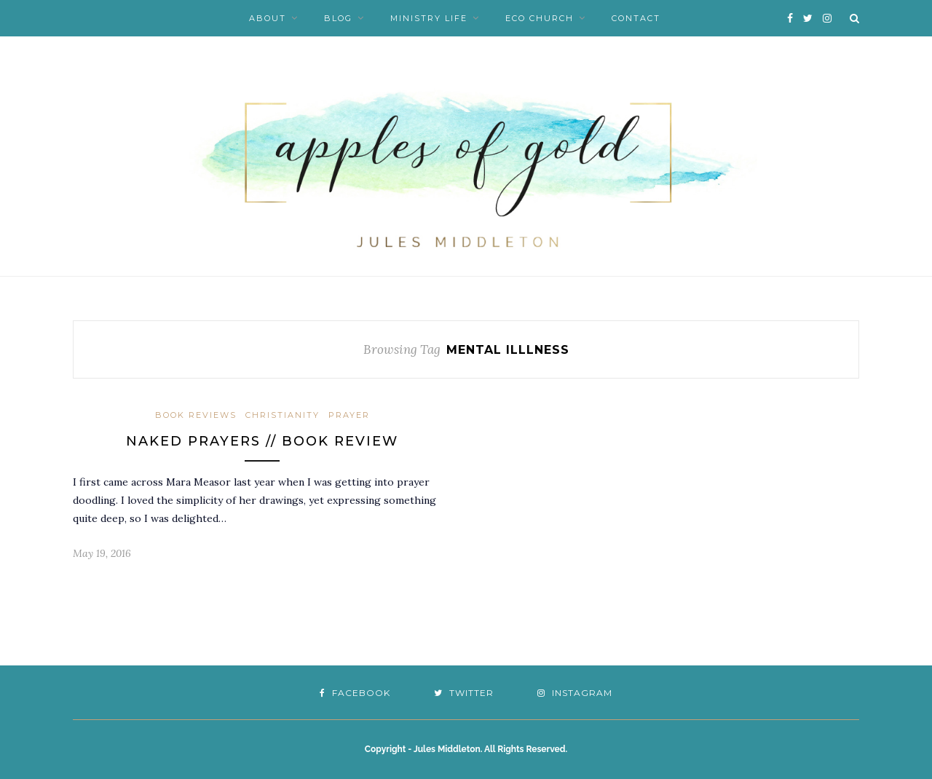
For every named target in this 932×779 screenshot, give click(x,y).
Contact (636, 18)
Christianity (282, 415)
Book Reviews (196, 415)
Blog (338, 18)
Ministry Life (428, 18)
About (267, 18)
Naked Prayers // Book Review (262, 441)
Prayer (349, 415)
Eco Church (539, 18)
